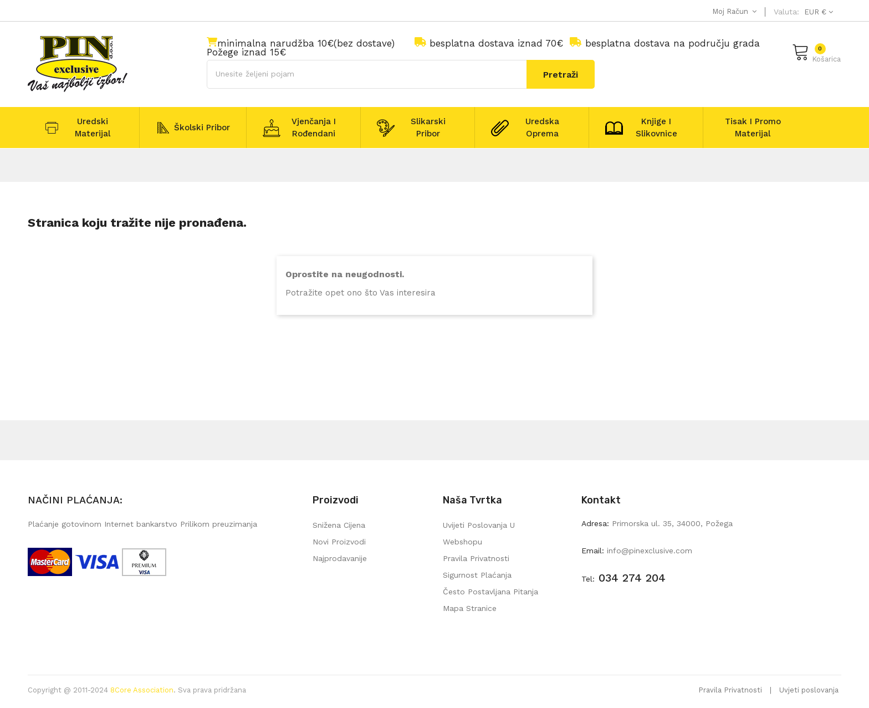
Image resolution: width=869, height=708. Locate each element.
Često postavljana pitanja (490, 591)
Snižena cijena (339, 525)
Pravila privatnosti (476, 558)
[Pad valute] (817, 12)
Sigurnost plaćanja (477, 575)
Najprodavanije (340, 558)
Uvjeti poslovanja (809, 690)
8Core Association (141, 690)
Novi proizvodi (339, 541)
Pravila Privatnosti (730, 690)
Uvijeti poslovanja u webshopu (479, 533)
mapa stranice (470, 608)
